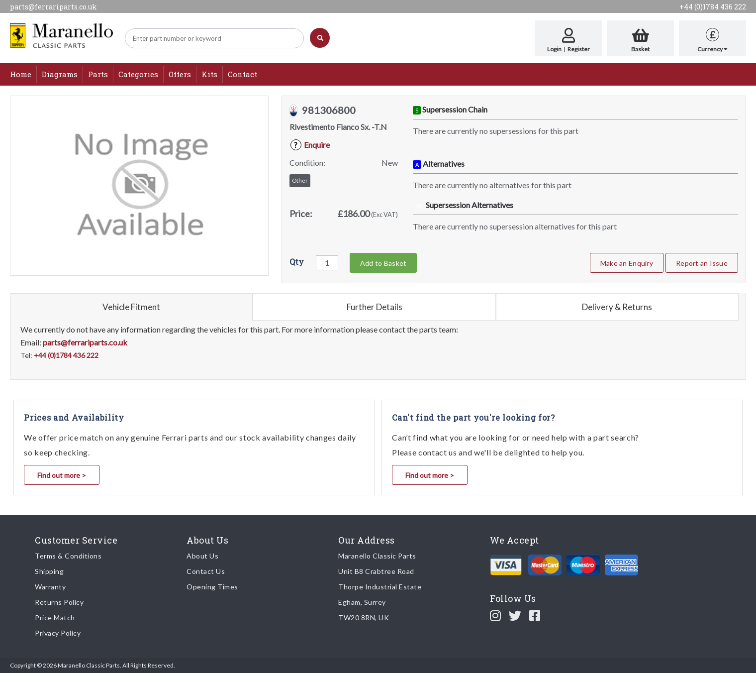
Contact (242, 74)
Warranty (50, 586)
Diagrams (60, 74)
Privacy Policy (58, 633)
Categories (138, 74)
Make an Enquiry (626, 263)
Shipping (49, 571)
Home (20, 74)
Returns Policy (59, 602)
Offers (180, 74)
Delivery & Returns (617, 307)
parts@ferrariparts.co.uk (53, 6)
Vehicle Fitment (131, 307)
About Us (202, 556)
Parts (98, 74)
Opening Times (212, 586)
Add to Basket (383, 263)
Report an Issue (702, 263)
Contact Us (206, 571)
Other (300, 180)
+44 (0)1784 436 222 (712, 6)
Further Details (374, 307)
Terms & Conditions (68, 556)
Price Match (55, 617)
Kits (209, 74)
